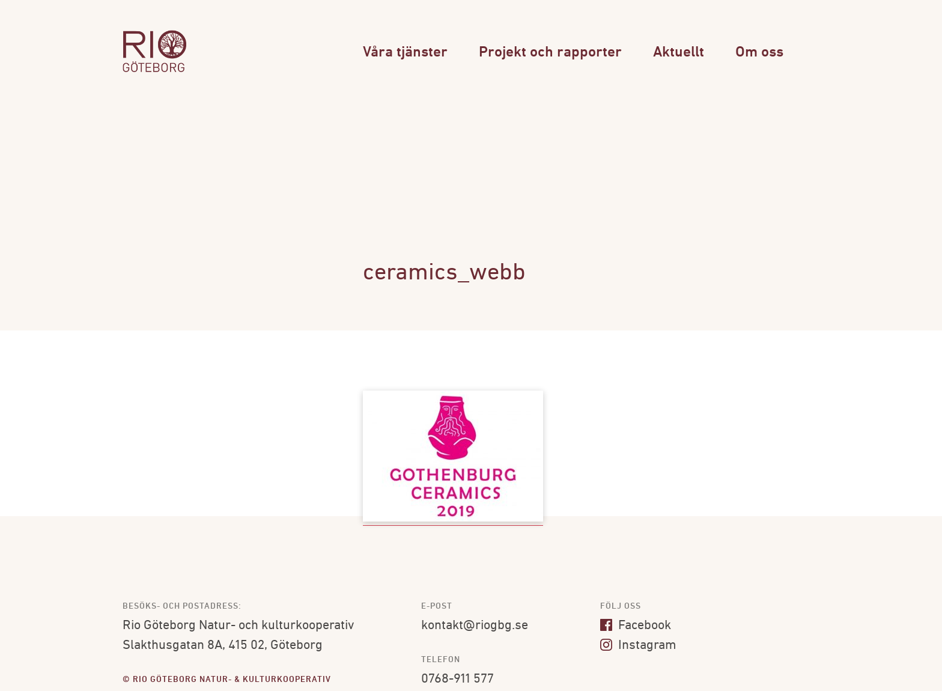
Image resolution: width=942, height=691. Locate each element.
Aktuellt (678, 52)
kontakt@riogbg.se (474, 626)
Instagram (638, 646)
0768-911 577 (457, 679)
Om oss (759, 52)
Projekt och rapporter (550, 52)
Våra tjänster (405, 52)
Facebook (635, 626)
